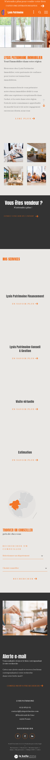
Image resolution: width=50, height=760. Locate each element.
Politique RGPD (30, 750)
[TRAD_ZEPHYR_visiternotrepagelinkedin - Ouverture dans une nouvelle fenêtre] (32, 736)
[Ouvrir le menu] (46, 12)
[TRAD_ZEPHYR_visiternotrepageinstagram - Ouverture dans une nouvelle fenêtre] (25, 736)
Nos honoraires (14, 748)
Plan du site (23, 748)
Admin (12, 750)
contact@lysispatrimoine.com (25, 711)
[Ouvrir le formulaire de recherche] (39, 12)
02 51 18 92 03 (25, 707)
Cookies (38, 750)
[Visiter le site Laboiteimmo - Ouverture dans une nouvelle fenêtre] (25, 755)
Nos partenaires (20, 750)
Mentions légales (34, 748)
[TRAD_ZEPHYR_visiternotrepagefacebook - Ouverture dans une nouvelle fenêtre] (17, 736)
